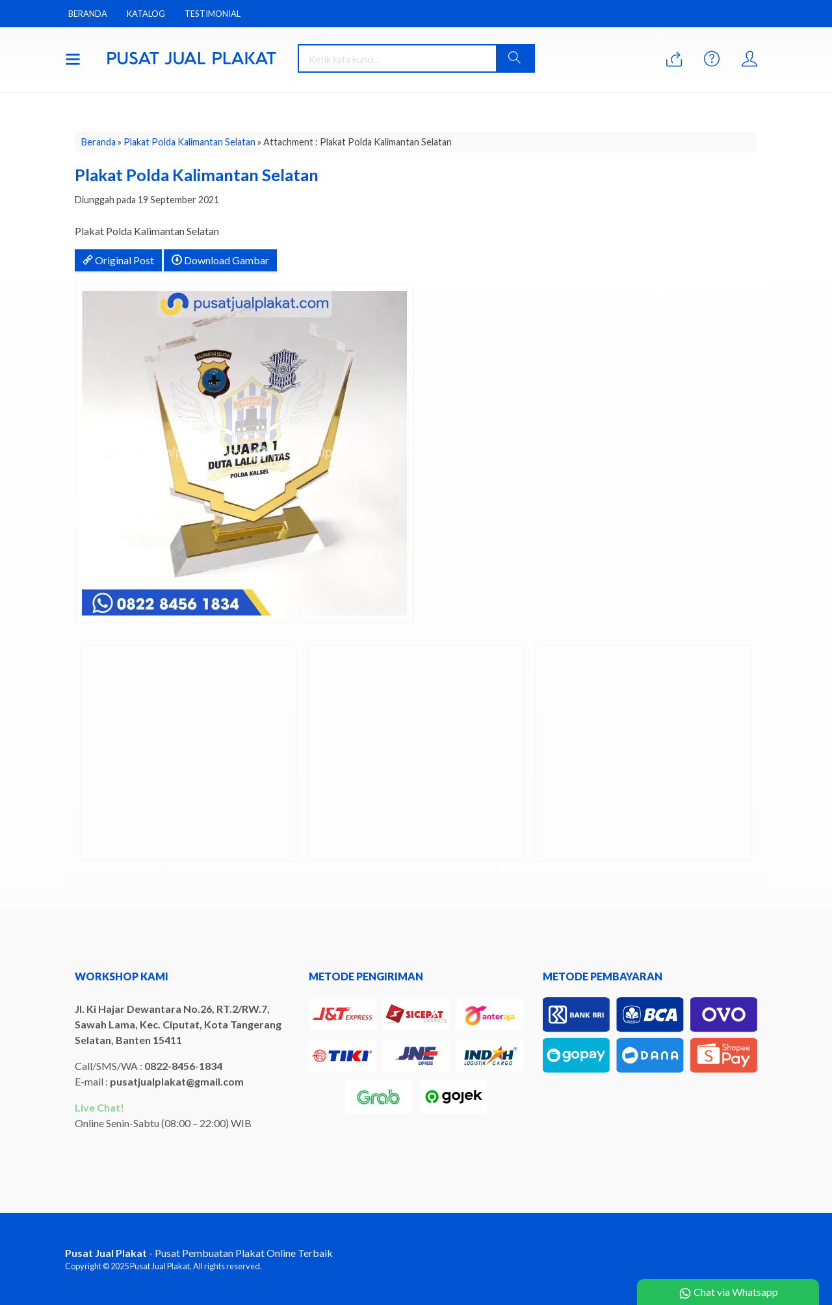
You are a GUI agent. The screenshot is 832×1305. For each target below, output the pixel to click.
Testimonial (212, 13)
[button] (515, 58)
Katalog (146, 13)
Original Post (118, 260)
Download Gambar (220, 260)
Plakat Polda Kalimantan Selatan (189, 141)
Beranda (87, 13)
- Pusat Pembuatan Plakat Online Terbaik (199, 1253)
